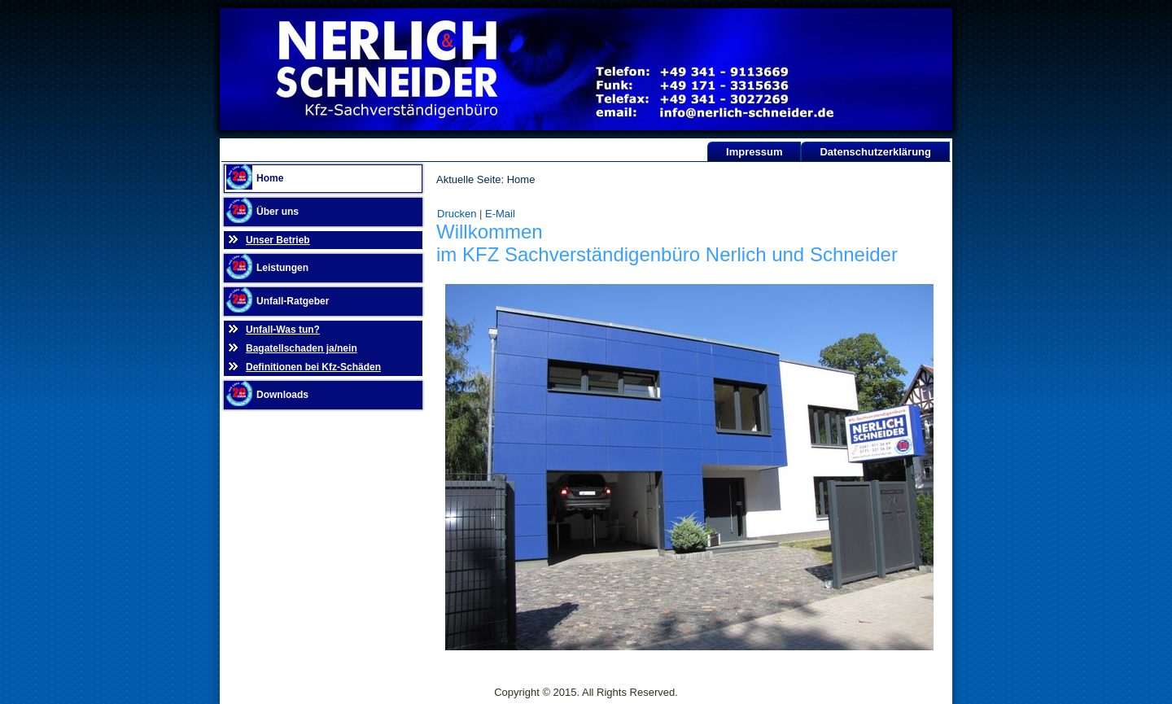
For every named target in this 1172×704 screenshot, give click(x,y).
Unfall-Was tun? (283, 329)
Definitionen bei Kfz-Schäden (313, 367)
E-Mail (500, 214)
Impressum (754, 152)
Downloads (282, 394)
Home (269, 178)
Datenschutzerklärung (875, 152)
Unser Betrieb (278, 240)
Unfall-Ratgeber (292, 301)
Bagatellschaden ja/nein (301, 348)
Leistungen (282, 267)
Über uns (277, 211)
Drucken (458, 214)
